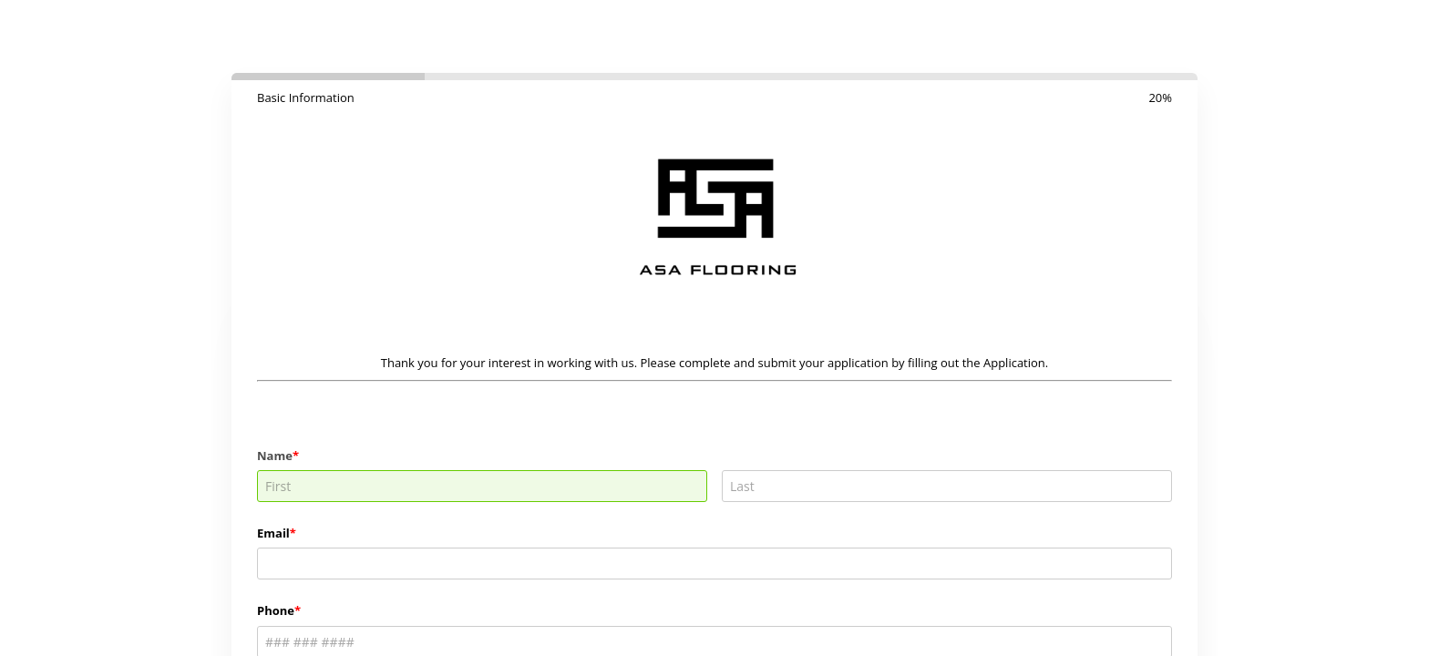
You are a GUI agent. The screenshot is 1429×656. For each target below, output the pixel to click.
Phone (275, 610)
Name (275, 455)
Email (273, 533)
